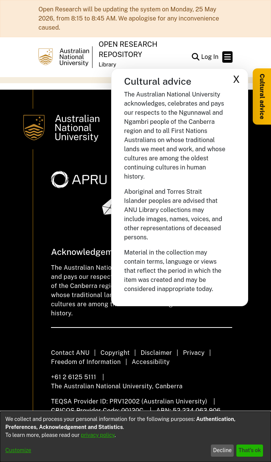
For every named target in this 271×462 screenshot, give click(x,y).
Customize (18, 450)
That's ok (250, 450)
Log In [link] (210, 56)
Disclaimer (156, 352)
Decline (222, 450)
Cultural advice (262, 96)
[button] (195, 57)
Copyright (115, 352)
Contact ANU (70, 352)
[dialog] (135, 436)
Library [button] (107, 65)
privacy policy (98, 435)
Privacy (194, 352)
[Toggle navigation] (227, 57)
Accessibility (151, 361)
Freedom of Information (86, 361)
